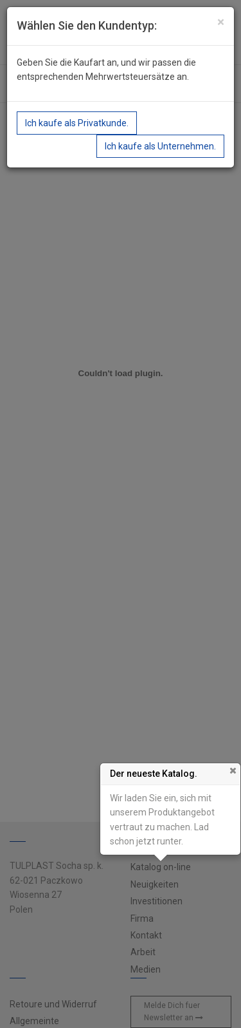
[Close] (220, 22)
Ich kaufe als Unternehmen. (160, 146)
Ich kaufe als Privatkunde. (77, 123)
